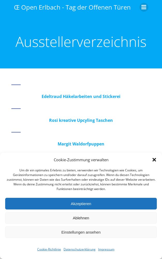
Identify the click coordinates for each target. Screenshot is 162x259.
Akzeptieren (81, 203)
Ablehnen (81, 218)
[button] (154, 159)
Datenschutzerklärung (80, 249)
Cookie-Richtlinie (49, 249)
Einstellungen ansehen (81, 232)
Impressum (106, 249)
